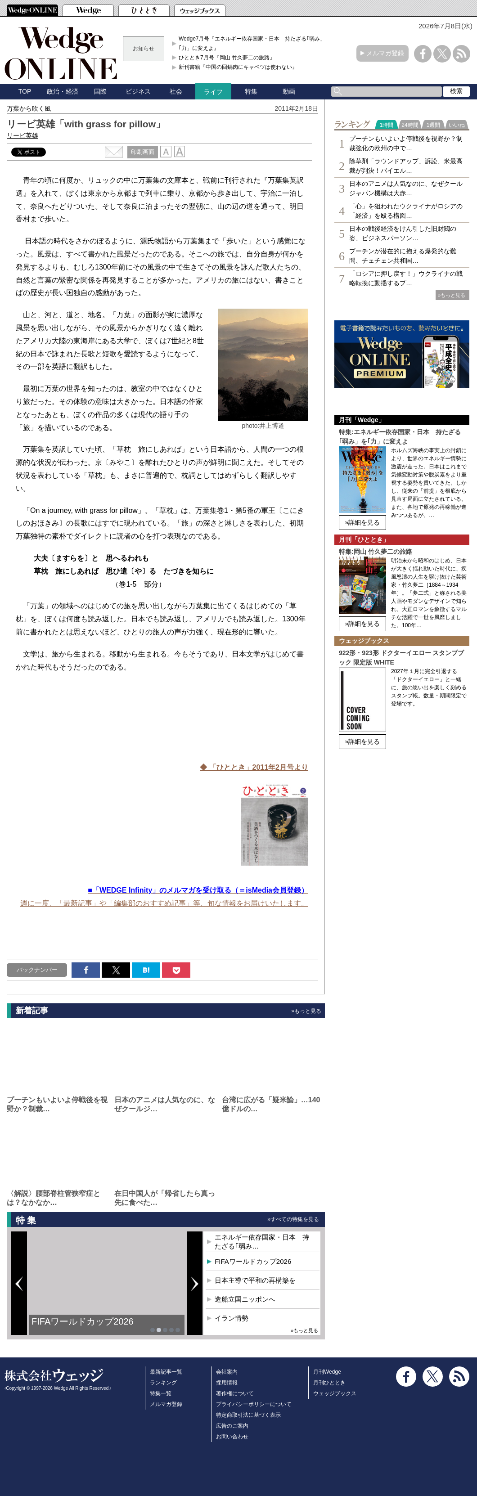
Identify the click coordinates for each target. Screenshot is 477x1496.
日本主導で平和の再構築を (255, 1280)
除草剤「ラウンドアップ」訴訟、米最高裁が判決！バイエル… (406, 165)
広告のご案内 (232, 1426)
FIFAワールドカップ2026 (83, 1321)
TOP (25, 91)
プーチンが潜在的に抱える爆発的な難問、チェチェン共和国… (402, 255)
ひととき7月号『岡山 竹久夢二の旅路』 (227, 57)
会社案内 (227, 1372)
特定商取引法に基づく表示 (248, 1415)
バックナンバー (37, 969)
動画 (289, 91)
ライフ (213, 91)
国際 (100, 91)
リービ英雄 (22, 135)
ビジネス (138, 91)
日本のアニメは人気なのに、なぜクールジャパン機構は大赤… (406, 188)
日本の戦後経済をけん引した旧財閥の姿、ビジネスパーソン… (402, 233)
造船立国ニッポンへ (245, 1299)
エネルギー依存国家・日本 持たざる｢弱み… (262, 1241)
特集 (251, 91)
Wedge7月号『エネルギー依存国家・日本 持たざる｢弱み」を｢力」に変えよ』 (255, 43)
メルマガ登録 (385, 53)
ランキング (163, 1382)
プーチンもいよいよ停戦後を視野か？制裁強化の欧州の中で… (406, 143)
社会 (176, 91)
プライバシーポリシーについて (254, 1404)
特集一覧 (160, 1393)
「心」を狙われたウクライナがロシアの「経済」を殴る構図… (406, 210)
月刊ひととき (329, 1382)
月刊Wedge (327, 1372)
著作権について (235, 1393)
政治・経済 (62, 91)
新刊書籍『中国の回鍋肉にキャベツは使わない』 (238, 67)
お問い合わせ (232, 1436)
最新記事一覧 (166, 1372)
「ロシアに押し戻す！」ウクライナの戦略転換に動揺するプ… (406, 278)
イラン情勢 (231, 1318)
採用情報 (227, 1382)
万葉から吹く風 (29, 108)
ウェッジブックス (334, 1393)
